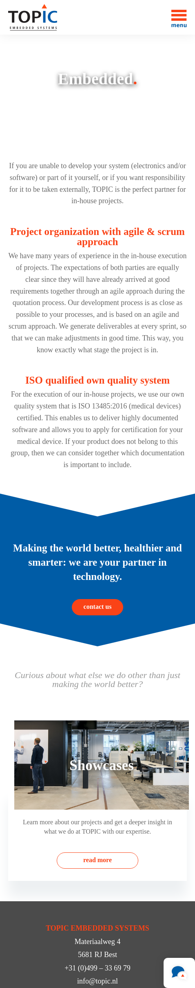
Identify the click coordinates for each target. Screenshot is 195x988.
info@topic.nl (97, 981)
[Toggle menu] (179, 17)
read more (97, 859)
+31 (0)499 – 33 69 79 (97, 968)
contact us (98, 606)
